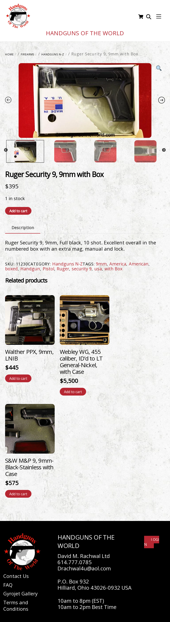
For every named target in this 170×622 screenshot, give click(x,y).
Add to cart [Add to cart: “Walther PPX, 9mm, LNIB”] (18, 376)
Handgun (30, 266)
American (139, 262)
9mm (101, 262)
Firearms (27, 52)
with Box (113, 266)
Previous (6, 148)
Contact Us (16, 574)
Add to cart (18, 208)
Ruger (63, 266)
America (117, 262)
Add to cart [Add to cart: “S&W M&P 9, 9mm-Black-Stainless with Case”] (18, 491)
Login (151, 540)
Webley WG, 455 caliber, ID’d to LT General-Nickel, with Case (81, 359)
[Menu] (158, 15)
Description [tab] (23, 225)
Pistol (48, 266)
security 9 (82, 266)
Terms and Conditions (15, 603)
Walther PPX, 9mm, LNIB (29, 352)
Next (164, 148)
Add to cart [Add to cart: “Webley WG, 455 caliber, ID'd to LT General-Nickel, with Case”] (73, 389)
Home (9, 52)
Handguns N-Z (52, 52)
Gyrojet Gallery (20, 591)
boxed (11, 266)
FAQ (7, 582)
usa (98, 266)
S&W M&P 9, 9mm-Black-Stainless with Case (29, 465)
